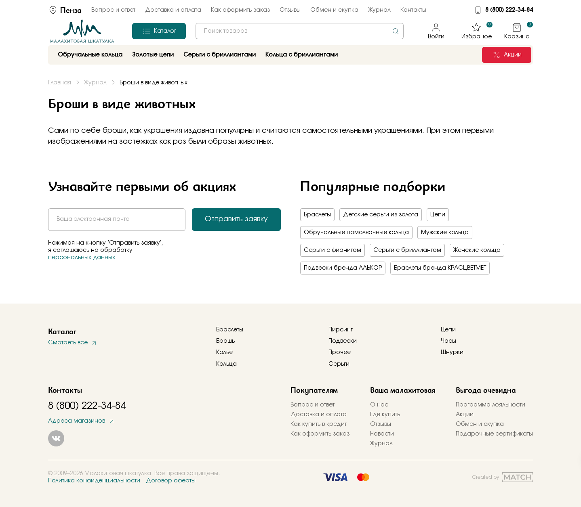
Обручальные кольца (90, 55)
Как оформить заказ (240, 10)
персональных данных (81, 257)
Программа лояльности (490, 405)
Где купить (385, 414)
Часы (448, 341)
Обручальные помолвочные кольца (356, 232)
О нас (379, 405)
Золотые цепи (153, 55)
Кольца (226, 364)
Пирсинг (340, 330)
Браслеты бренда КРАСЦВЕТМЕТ (440, 268)
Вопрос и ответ (113, 10)
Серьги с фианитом (332, 250)
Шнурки (452, 352)
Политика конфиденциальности (94, 481)
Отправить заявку (236, 219)
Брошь (225, 341)
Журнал (379, 10)
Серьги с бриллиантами (219, 55)
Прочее (339, 352)
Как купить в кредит (318, 424)
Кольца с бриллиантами (301, 55)
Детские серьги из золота (380, 215)
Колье (224, 352)
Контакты (413, 10)
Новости (382, 434)
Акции (465, 414)
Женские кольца (477, 250)
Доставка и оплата (173, 10)
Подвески (342, 341)
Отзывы (290, 10)
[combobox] (300, 31)
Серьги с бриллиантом (407, 250)
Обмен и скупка (334, 10)
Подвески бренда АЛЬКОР (343, 268)
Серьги (338, 364)
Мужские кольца (445, 232)
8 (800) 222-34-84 (509, 10)
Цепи (437, 215)
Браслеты (317, 215)
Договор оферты (171, 481)
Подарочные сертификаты (494, 434)
